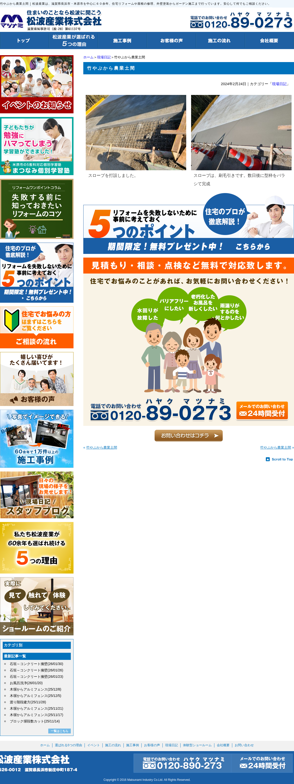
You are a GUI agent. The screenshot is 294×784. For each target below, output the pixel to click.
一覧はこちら (59, 731)
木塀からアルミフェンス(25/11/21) (36, 708)
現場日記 (104, 57)
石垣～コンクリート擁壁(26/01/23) (36, 677)
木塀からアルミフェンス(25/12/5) (35, 696)
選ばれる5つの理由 (68, 745)
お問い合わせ (244, 745)
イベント (93, 745)
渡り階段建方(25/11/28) (28, 702)
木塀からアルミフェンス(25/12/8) (35, 689)
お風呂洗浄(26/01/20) (26, 683)
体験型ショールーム (197, 745)
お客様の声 (152, 745)
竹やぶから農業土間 (101, 447)
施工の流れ (113, 745)
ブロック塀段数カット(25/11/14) (35, 721)
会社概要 (223, 745)
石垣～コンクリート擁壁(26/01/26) (36, 670)
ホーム (88, 57)
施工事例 (132, 745)
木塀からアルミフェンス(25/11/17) (36, 715)
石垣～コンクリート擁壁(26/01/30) (36, 664)
